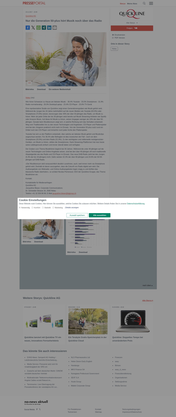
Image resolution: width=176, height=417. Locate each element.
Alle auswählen (99, 215)
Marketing (59, 207)
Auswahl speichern (77, 215)
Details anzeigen (72, 207)
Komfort (37, 207)
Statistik (47, 207)
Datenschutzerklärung (135, 203)
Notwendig (25, 207)
